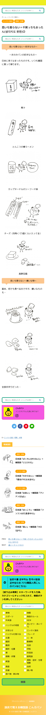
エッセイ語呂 (8, 437)
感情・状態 (18, 437)
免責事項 (31, 701)
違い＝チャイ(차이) (16, 545)
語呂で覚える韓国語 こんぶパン (23, 707)
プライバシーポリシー (19, 701)
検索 (23, 682)
